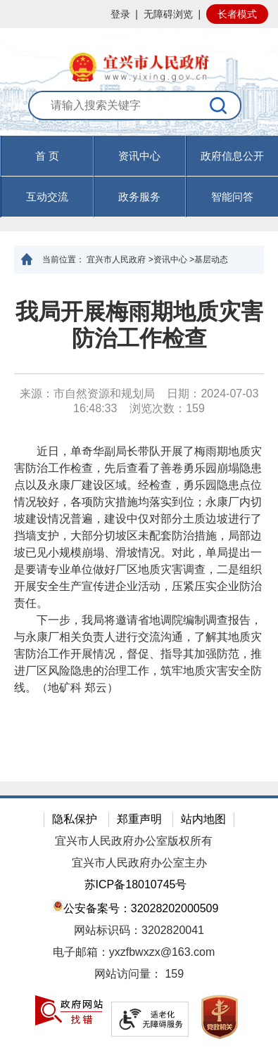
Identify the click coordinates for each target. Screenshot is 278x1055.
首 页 (47, 156)
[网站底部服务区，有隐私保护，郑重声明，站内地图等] (139, 925)
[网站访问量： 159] (139, 974)
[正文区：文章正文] (139, 527)
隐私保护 (74, 819)
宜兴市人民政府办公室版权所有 (134, 841)
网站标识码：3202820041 (139, 930)
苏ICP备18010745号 (135, 884)
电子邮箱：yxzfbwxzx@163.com (134, 952)
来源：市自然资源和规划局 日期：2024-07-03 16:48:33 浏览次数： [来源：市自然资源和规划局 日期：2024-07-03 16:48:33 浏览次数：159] (139, 401)
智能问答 (232, 197)
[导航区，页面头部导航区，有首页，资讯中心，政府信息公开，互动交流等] (139, 176)
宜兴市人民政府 (116, 259)
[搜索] (219, 105)
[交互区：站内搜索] (139, 113)
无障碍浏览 (168, 14)
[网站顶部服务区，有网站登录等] (139, 14)
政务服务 (139, 197)
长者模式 (237, 14)
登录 (120, 14)
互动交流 (47, 197)
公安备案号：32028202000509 (136, 907)
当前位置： (63, 259)
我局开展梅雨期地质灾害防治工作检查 (139, 325)
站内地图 (203, 819)
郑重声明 (139, 819)
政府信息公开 (232, 156)
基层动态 (211, 259)
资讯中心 (139, 156)
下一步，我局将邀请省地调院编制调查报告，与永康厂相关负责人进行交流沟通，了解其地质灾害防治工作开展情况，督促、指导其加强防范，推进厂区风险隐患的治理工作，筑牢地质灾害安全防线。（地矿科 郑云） (138, 653)
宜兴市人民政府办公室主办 (139, 863)
